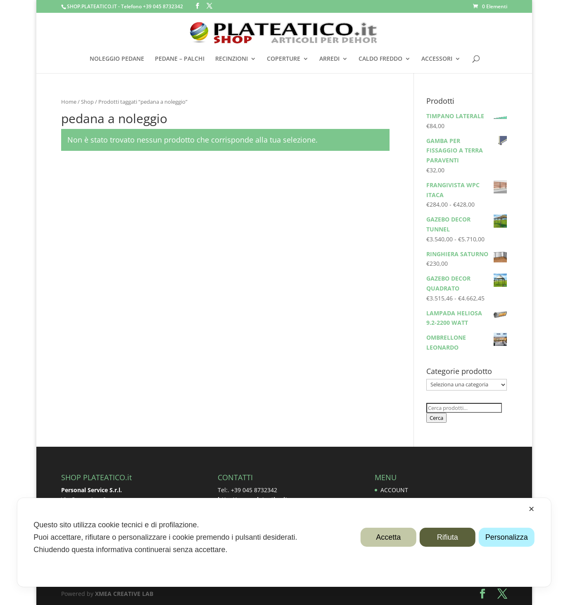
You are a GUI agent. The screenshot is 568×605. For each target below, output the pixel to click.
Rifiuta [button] (447, 537)
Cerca (436, 418)
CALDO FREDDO (380, 59)
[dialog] (284, 542)
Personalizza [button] (506, 537)
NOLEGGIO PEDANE (117, 59)
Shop (87, 101)
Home (68, 101)
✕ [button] (531, 509)
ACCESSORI (436, 59)
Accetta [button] (388, 537)
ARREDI (329, 59)
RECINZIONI (231, 59)
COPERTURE (283, 59)
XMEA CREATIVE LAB (124, 594)
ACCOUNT (394, 490)
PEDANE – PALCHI (179, 59)
